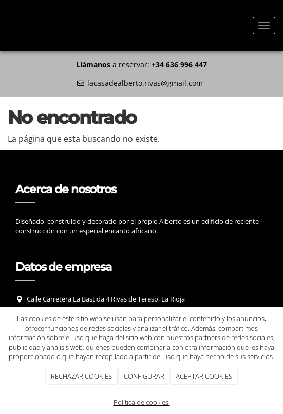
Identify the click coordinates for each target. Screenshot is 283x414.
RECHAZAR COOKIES (81, 376)
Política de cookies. (142, 402)
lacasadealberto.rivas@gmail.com (145, 83)
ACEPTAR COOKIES (204, 376)
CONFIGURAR (144, 376)
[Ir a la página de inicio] (5, 25)
